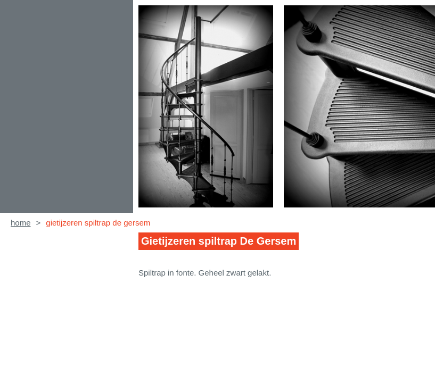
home (21, 222)
